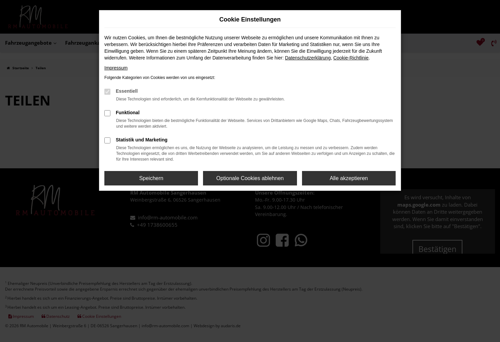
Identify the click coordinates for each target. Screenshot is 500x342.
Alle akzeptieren (349, 178)
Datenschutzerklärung (308, 57)
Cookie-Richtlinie (350, 57)
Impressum (116, 68)
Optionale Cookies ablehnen (250, 178)
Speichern (151, 178)
